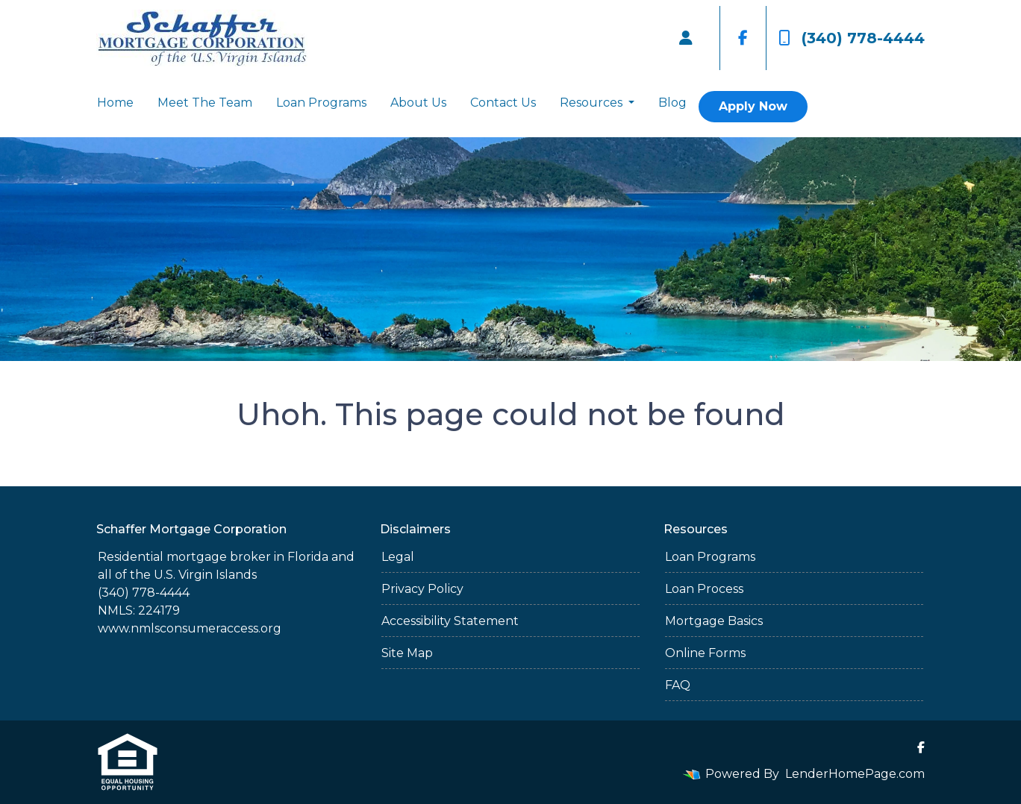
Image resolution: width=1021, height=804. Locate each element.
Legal (397, 557)
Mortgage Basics (714, 621)
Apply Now (753, 106)
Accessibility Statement (450, 621)
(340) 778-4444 (851, 38)
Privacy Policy (422, 589)
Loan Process (704, 589)
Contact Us (503, 102)
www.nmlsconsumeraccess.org (189, 628)
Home (115, 102)
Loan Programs (321, 102)
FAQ (677, 685)
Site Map (407, 653)
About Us (418, 102)
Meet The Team (204, 102)
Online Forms (705, 653)
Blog (672, 102)
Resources (592, 102)
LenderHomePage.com (855, 774)
